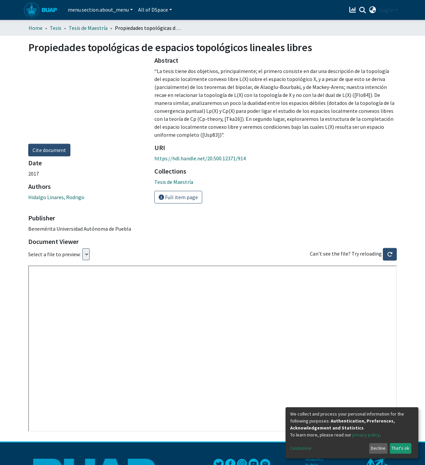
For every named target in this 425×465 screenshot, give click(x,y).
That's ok (400, 448)
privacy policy (366, 435)
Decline (378, 448)
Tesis (55, 28)
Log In (387, 10)
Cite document (49, 150)
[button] (372, 10)
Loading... (86, 254)
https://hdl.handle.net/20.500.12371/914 (200, 158)
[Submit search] (362, 10)
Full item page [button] (178, 197)
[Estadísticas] (353, 10)
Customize (300, 448)
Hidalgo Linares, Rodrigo (56, 197)
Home (35, 28)
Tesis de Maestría (88, 28)
